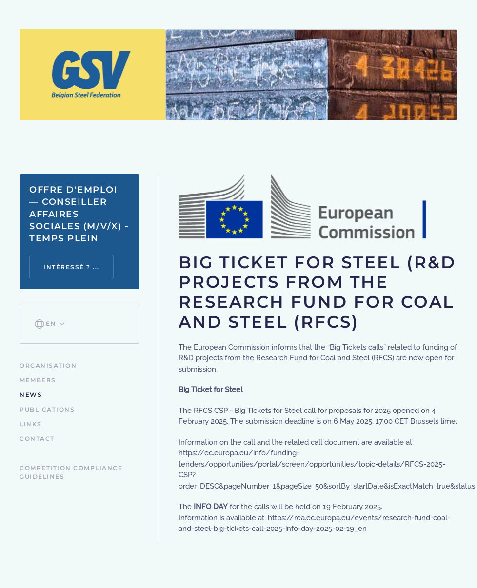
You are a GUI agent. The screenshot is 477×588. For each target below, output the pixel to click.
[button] (50, 324)
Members (38, 380)
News (31, 394)
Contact (37, 438)
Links (31, 424)
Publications (47, 409)
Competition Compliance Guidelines (71, 472)
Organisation (48, 365)
